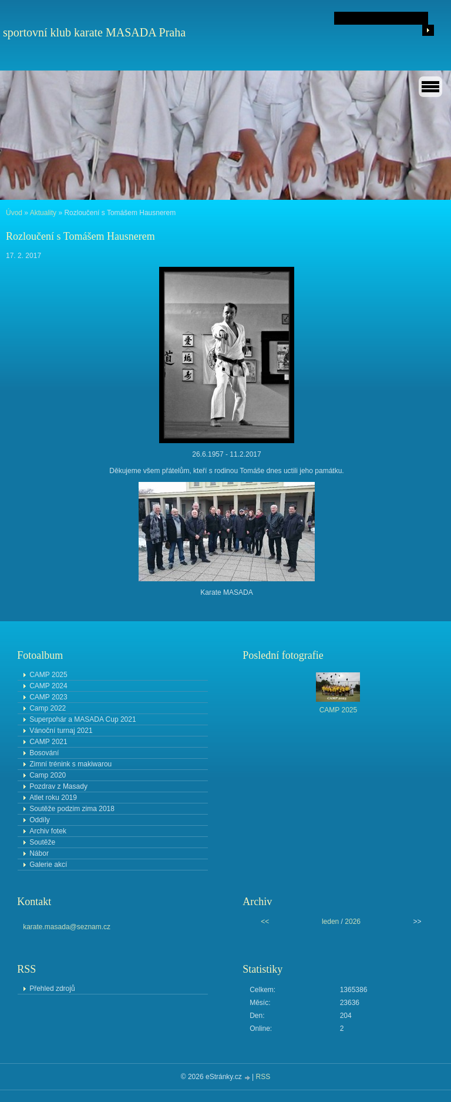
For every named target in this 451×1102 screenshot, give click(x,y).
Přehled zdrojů (52, 988)
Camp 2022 (47, 708)
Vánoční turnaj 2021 (60, 730)
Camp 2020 (47, 775)
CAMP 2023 (48, 697)
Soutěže (42, 842)
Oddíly (39, 820)
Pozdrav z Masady (58, 786)
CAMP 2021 (48, 742)
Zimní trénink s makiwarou (70, 764)
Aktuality (43, 213)
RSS (263, 1077)
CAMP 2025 (48, 675)
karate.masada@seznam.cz (66, 927)
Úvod (14, 213)
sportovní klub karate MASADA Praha (94, 32)
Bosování (44, 753)
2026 (353, 921)
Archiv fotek (47, 831)
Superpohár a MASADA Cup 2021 (82, 719)
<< (265, 921)
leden (330, 921)
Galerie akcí (48, 864)
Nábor (39, 853)
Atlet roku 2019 (53, 797)
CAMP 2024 (48, 686)
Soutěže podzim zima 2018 (72, 809)
